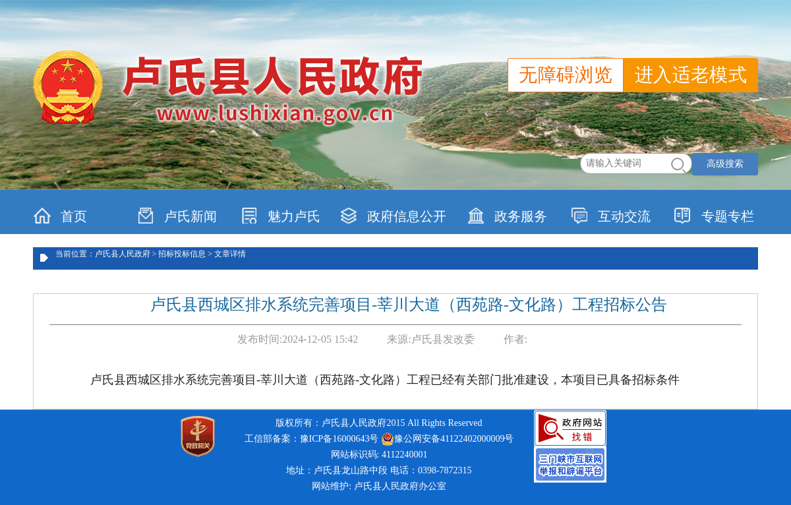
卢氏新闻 (177, 215)
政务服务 (507, 215)
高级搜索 (725, 164)
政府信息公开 (393, 215)
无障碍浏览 (565, 75)
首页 (60, 215)
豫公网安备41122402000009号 (447, 439)
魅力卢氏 (280, 215)
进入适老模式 (691, 75)
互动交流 (611, 215)
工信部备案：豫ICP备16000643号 (312, 439)
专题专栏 (714, 215)
